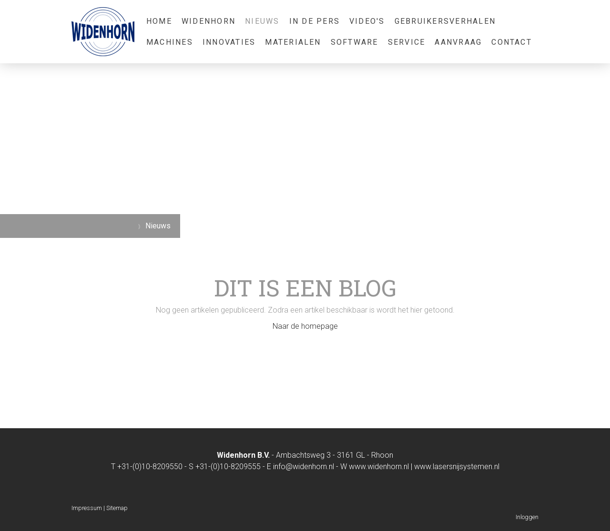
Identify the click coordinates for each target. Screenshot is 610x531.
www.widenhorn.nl (379, 466)
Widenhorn (208, 21)
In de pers (314, 21)
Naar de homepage (305, 326)
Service (407, 42)
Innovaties (229, 42)
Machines (169, 42)
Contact (511, 42)
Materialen (293, 42)
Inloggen (527, 517)
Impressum (86, 507)
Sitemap (117, 507)
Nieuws (262, 21)
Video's (367, 21)
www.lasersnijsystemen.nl (456, 466)
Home (159, 21)
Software (354, 42)
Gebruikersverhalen (445, 21)
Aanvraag (458, 42)
